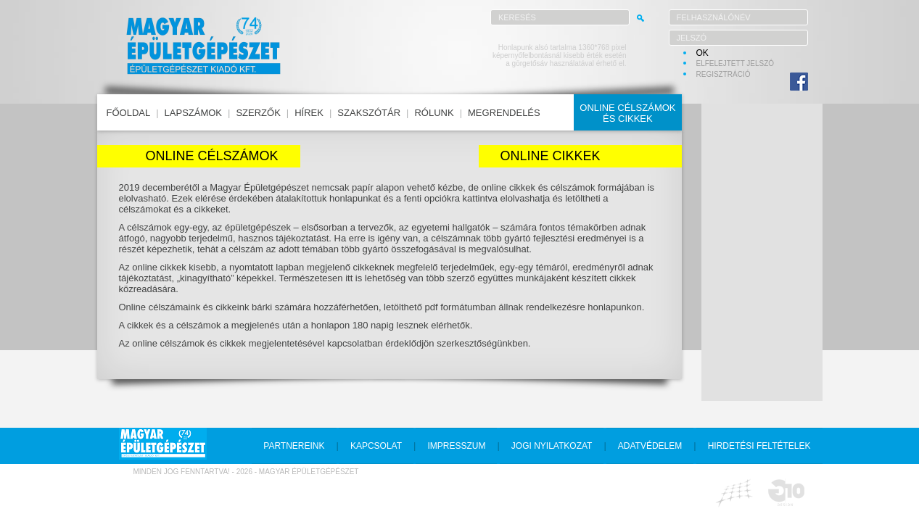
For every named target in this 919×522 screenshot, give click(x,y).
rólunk (433, 112)
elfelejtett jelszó (735, 63)
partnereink (293, 446)
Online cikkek (550, 156)
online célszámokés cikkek (627, 113)
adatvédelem (650, 446)
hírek (308, 112)
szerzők (258, 112)
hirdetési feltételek (759, 446)
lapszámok (193, 112)
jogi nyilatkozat (552, 446)
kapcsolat (376, 446)
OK (702, 53)
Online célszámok (211, 156)
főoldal (129, 112)
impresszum (456, 446)
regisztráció (723, 74)
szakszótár (368, 112)
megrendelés (504, 112)
